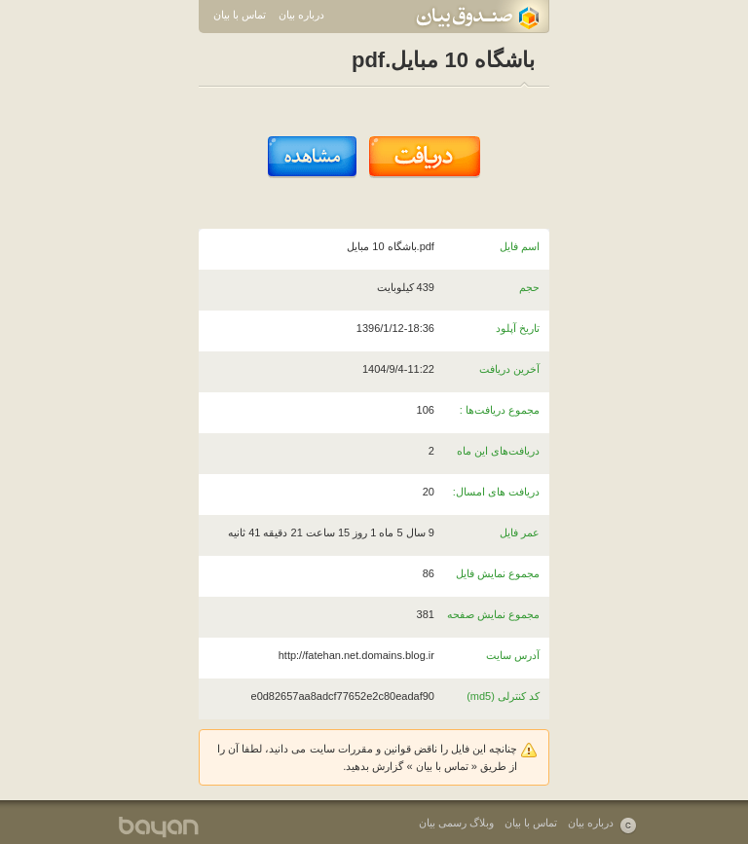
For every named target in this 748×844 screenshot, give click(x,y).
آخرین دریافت (509, 369)
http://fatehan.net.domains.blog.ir (356, 655)
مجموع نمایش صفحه (493, 614)
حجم (529, 287)
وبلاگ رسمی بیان (456, 822)
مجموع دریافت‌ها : (500, 410)
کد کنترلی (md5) (503, 696)
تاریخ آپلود (518, 328)
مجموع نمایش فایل (498, 573)
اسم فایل (520, 246)
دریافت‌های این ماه (498, 451)
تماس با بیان (239, 14)
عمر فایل (520, 532)
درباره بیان (301, 14)
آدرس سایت (513, 655)
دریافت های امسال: (496, 491)
